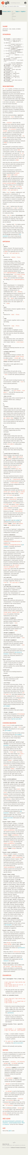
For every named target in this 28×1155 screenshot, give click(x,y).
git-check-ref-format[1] (9, 1121)
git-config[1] (17, 520)
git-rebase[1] (21, 947)
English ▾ (23, 11)
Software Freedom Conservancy (18, 1147)
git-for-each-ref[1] (16, 719)
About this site (5, 1144)
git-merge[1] (8, 924)
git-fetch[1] (11, 1012)
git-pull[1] (8, 520)
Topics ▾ (18, 11)
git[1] (10, 1130)
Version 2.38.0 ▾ (6, 11)
